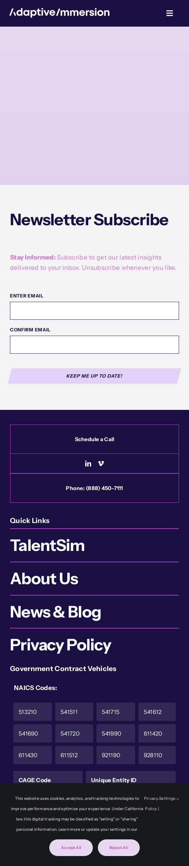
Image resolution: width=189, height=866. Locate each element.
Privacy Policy (151, 803)
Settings (169, 798)
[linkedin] (88, 463)
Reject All (118, 847)
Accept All (71, 847)
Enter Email (27, 296)
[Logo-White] (59, 11)
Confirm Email (30, 330)
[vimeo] (101, 463)
